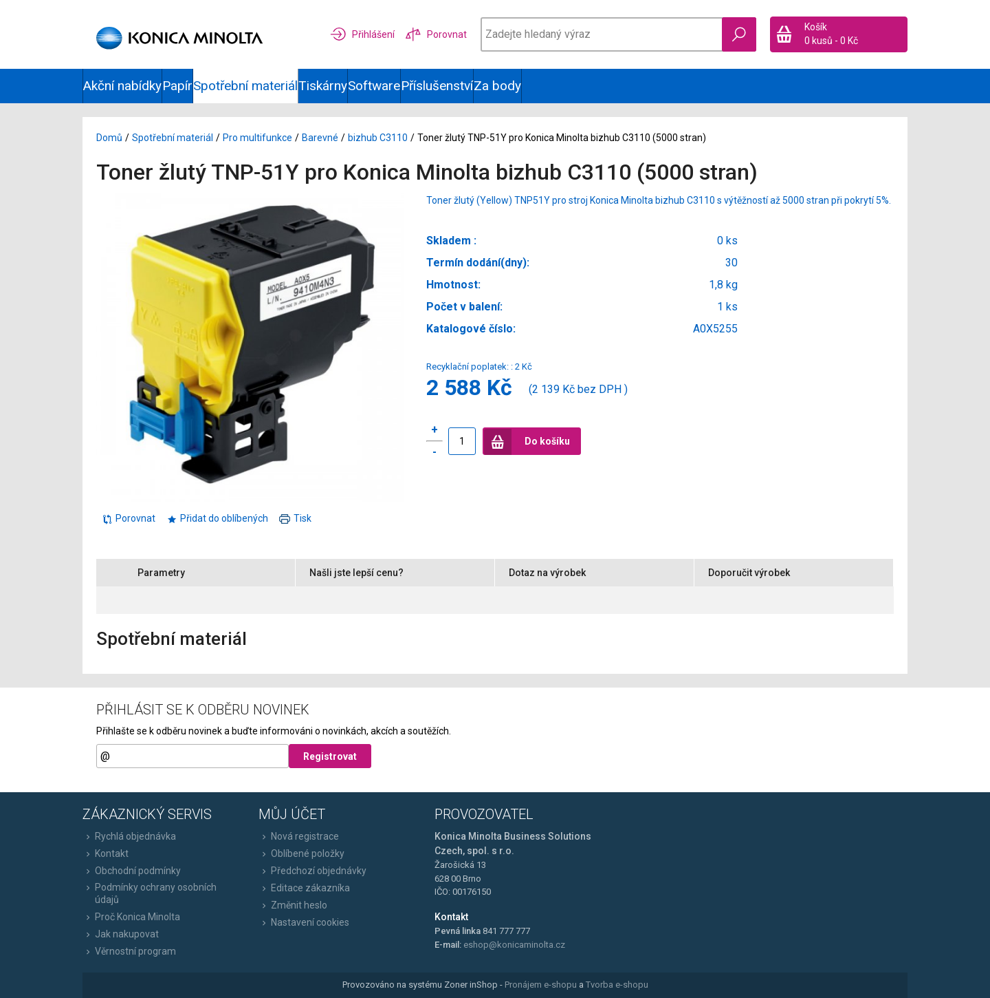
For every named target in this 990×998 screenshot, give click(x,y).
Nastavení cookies (303, 922)
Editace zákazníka (304, 887)
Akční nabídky (122, 86)
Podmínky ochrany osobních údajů (149, 893)
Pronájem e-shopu (541, 984)
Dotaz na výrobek (547, 572)
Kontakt (105, 853)
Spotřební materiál (245, 86)
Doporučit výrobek (749, 572)
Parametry (161, 572)
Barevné (320, 137)
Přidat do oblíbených (217, 518)
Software (374, 86)
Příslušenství (437, 86)
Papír (177, 86)
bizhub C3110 (378, 137)
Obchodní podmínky (131, 870)
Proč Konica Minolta (131, 916)
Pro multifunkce (257, 137)
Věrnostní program (129, 951)
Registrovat (330, 756)
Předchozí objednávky (312, 870)
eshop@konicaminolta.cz (514, 944)
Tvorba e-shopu (617, 984)
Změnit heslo (292, 905)
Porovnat (128, 518)
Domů (109, 137)
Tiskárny (322, 86)
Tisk (295, 518)
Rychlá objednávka (129, 836)
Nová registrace (298, 836)
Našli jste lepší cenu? (356, 572)
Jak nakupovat (120, 933)
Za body (497, 86)
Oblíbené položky (301, 853)
